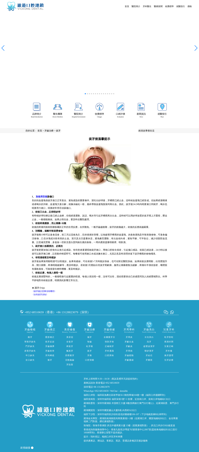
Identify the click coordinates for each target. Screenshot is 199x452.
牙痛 (89, 355)
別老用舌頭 (41, 196)
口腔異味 (109, 355)
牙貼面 (69, 364)
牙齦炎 (129, 346)
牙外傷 (168, 351)
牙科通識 (109, 351)
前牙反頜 (49, 342)
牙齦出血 (129, 342)
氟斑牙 (69, 351)
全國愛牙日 (109, 337)
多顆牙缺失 (30, 351)
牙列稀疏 (49, 355)
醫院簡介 (136, 6)
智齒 (89, 342)
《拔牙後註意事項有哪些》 (44, 291)
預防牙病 (109, 342)
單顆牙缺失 (30, 342)
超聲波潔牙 (149, 346)
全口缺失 (30, 360)
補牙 (89, 337)
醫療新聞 (158, 6)
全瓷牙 (69, 342)
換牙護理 (168, 355)
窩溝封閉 (168, 342)
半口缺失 (30, 355)
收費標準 (169, 6)
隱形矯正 (49, 337)
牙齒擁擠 (49, 346)
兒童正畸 (168, 346)
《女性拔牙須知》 (40, 294)
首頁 (127, 6)
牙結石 (149, 355)
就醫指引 (180, 6)
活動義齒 (69, 360)
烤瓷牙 (69, 346)
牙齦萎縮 (129, 360)
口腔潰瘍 (89, 360)
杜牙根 (89, 346)
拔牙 (58, 130)
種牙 (30, 337)
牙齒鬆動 (129, 355)
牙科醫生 (147, 6)
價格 (189, 6)
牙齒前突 (49, 351)
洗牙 (149, 342)
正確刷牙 (109, 346)
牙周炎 (129, 337)
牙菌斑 (149, 360)
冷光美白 (149, 337)
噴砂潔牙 (149, 351)
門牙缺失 (30, 346)
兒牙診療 (168, 360)
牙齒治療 (49, 130)
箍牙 (50, 360)
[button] (85, 93)
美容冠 (69, 337)
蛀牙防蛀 (168, 337)
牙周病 (129, 351)
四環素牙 (69, 355)
